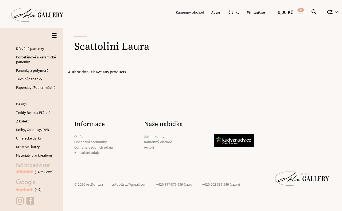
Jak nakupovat (156, 136)
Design (21, 104)
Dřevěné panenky (30, 48)
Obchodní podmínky (90, 142)
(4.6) (38, 189)
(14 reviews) (44, 171)
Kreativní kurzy (28, 146)
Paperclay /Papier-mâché (35, 87)
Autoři (216, 12)
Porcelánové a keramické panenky (36, 59)
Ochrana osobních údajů (93, 147)
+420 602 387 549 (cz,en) (221, 184)
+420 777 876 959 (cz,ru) (174, 184)
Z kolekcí (23, 121)
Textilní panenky (29, 79)
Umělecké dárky (29, 138)
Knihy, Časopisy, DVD (32, 129)
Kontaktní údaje (87, 152)
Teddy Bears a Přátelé (33, 112)
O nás (78, 136)
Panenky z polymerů (32, 70)
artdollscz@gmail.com (129, 184)
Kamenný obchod (190, 12)
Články (233, 12)
